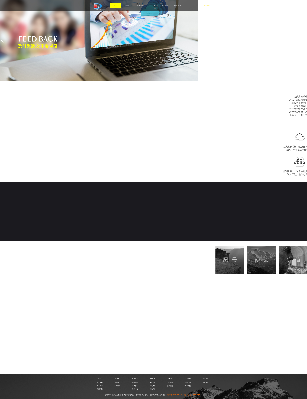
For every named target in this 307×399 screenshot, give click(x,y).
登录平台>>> (208, 5)
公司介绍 (165, 5)
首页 (115, 5)
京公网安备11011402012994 (193, 395)
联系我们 (177, 5)
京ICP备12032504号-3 (174, 395)
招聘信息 (170, 386)
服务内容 (153, 383)
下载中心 (153, 389)
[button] (2, 40)
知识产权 (100, 389)
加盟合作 (170, 383)
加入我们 (152, 5)
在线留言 (153, 386)
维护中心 (140, 5)
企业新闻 (188, 386)
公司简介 (188, 378)
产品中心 (128, 5)
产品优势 (100, 383)
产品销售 (135, 383)
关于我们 (100, 386)
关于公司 (188, 383)
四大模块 (117, 386)
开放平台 (135, 389)
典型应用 (135, 378)
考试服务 (135, 386)
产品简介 (117, 383)
